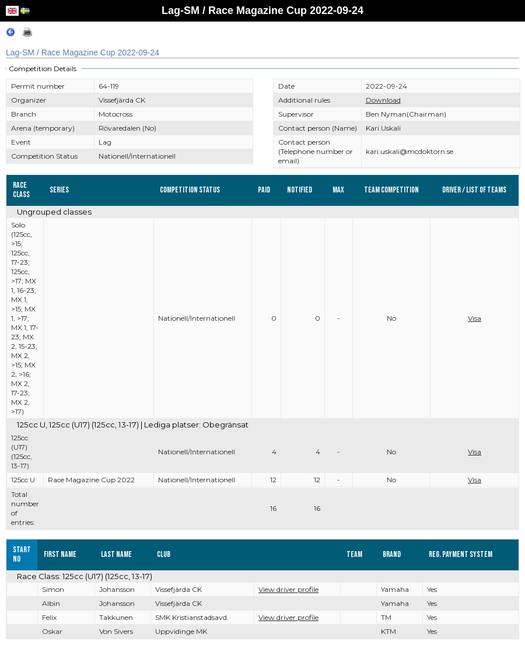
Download (383, 100)
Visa (474, 318)
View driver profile (288, 589)
